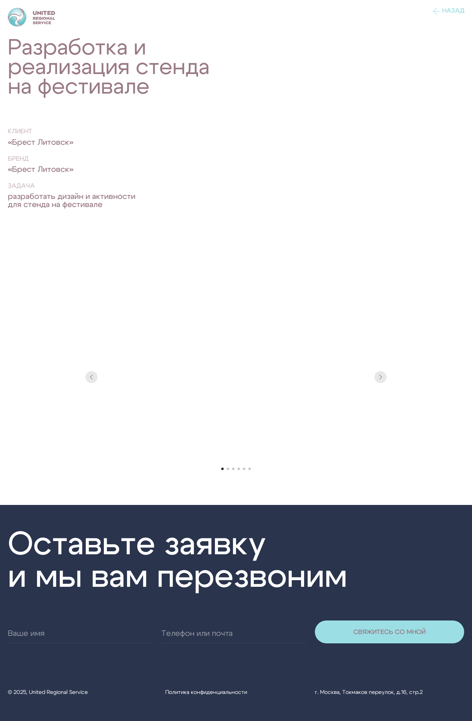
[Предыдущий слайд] (91, 377)
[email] (234, 633)
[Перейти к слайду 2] (228, 469)
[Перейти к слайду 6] (249, 469)
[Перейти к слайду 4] (239, 469)
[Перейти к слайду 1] (222, 469)
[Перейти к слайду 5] (244, 469)
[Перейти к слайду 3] (233, 469)
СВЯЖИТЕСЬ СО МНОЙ (389, 632)
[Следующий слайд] (380, 377)
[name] (81, 633)
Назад (453, 11)
